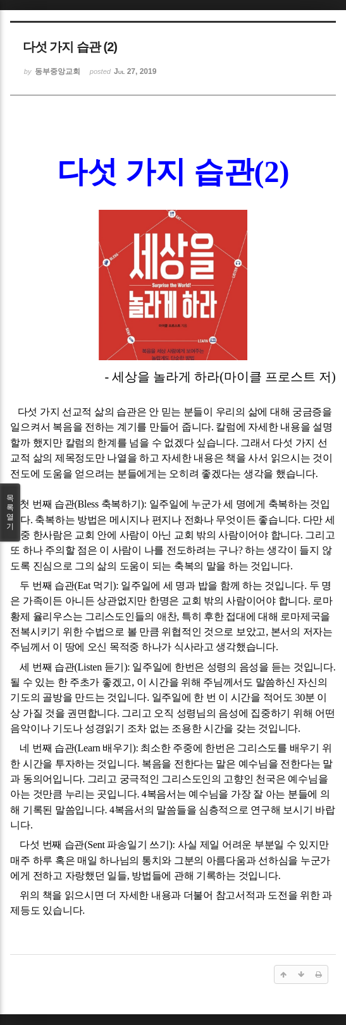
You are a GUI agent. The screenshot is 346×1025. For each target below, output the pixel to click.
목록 (10, 512)
